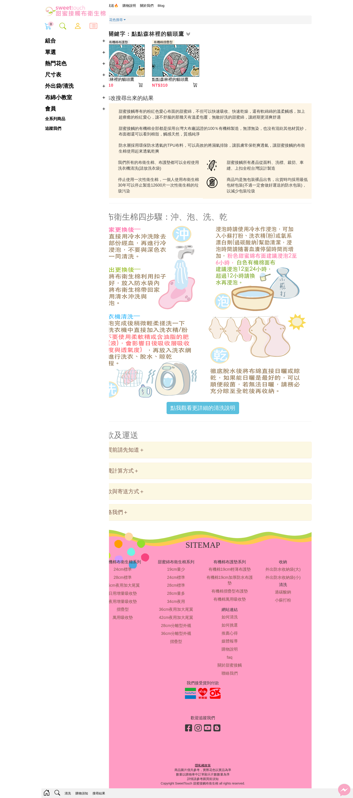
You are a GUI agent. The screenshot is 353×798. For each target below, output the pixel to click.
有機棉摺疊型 (174, 42)
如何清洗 (235, 620)
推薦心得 (235, 636)
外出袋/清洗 (59, 86)
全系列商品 (55, 119)
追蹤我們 (53, 128)
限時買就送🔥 (122, 5)
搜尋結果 (99, 793)
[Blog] (224, 731)
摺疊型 (135, 613)
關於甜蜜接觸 (235, 668)
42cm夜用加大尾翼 (185, 620)
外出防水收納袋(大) (284, 572)
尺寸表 (53, 75)
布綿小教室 (58, 97)
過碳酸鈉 (285, 595)
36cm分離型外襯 (185, 637)
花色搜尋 (132, 20)
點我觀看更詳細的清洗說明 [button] (210, 411)
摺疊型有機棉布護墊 (128, 42)
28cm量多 (185, 596)
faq (235, 660)
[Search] (57, 793)
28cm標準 (136, 580)
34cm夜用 (185, 604)
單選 (50, 52)
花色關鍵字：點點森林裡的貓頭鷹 (158, 34)
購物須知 (81, 793)
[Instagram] (205, 731)
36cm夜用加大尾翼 (135, 588)
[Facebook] (196, 731)
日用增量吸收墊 (135, 596)
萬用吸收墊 (135, 620)
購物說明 (144, 5)
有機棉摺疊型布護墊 (235, 594)
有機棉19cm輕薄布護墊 (235, 572)
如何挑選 (235, 628)
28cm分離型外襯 (185, 629)
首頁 (115, 20)
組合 (50, 41)
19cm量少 (185, 572)
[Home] (46, 793)
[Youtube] (215, 731)
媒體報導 (235, 644)
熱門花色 (56, 63)
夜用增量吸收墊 (135, 604)
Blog (176, 5)
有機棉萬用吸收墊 (235, 602)
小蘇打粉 (285, 603)
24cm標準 (136, 572)
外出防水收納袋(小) (284, 580)
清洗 (68, 793)
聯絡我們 (235, 676)
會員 (50, 109)
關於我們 (161, 5)
